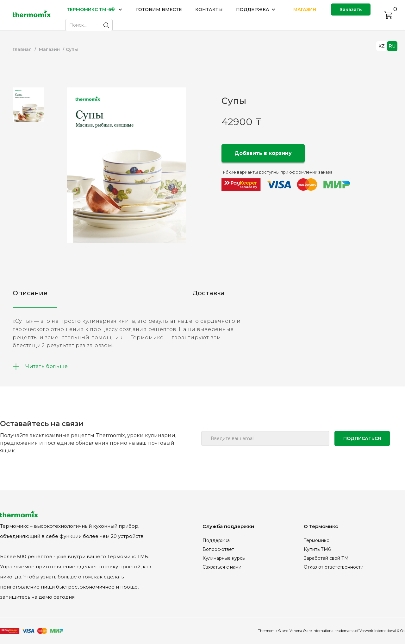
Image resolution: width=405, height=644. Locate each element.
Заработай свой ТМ (326, 558)
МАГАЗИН (304, 9)
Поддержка (216, 540)
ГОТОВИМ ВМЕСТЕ (159, 9)
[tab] (28, 104)
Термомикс (316, 540)
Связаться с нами (221, 567)
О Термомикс (321, 526)
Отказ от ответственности (334, 567)
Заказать (351, 9)
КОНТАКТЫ (209, 9)
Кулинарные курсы (224, 558)
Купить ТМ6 (317, 549)
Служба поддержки (228, 526)
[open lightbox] (126, 165)
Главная (22, 49)
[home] (32, 15)
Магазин (49, 49)
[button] (94, 9)
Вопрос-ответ (218, 549)
